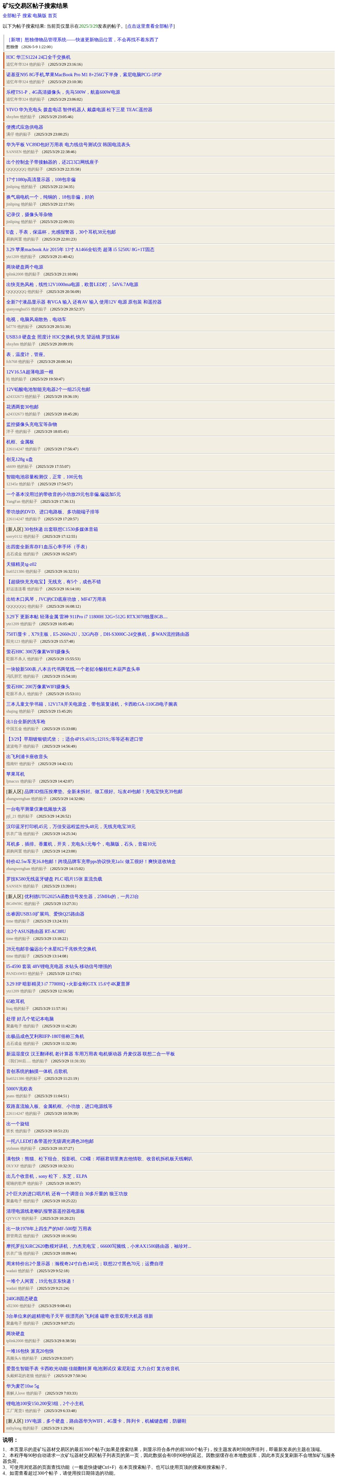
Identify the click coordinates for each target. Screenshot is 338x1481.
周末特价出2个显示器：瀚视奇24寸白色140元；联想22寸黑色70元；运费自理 (84, 1263)
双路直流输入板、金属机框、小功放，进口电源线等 (59, 1106)
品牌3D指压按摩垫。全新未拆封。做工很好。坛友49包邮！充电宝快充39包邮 (103, 791)
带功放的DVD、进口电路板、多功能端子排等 (52, 511)
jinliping (13, 186)
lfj (8, 379)
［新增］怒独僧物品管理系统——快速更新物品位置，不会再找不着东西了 (82, 39)
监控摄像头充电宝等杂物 (31, 424)
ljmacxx (12, 781)
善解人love (15, 1393)
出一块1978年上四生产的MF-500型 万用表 (49, 1228)
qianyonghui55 (18, 309)
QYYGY (13, 1218)
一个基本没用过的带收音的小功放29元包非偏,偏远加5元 (63, 494)
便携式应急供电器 (24, 127)
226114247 (15, 449)
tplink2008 (14, 274)
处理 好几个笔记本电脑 (30, 1018)
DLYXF (12, 1166)
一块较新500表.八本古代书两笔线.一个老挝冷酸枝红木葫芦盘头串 (73, 669)
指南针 (12, 763)
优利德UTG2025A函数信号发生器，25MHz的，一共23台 (81, 896)
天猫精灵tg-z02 (21, 564)
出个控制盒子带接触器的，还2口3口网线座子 (52, 162)
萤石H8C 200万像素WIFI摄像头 (38, 686)
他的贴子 (37, 64)
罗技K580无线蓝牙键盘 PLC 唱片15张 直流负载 (54, 879)
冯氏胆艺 (14, 676)
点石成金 (14, 554)
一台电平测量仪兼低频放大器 (36, 809)
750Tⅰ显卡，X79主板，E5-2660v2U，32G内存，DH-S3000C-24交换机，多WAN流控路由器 (97, 634)
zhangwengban (18, 798)
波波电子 (14, 746)
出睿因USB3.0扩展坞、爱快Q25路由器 (45, 914)
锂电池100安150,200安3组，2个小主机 (45, 1403)
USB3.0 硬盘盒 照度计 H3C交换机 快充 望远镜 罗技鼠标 (63, 337)
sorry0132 (14, 536)
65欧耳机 (15, 1001)
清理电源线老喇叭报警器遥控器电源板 (45, 1211)
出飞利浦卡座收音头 (27, 756)
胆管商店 (14, 1236)
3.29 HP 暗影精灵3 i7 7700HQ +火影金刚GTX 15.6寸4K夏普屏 (68, 984)
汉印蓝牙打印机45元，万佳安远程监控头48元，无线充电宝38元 (71, 826)
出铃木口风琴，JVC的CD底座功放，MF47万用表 (56, 599)
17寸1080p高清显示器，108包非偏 (41, 179)
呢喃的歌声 (16, 1183)
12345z (12, 484)
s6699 (11, 466)
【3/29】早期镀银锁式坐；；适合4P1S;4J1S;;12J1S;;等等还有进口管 (74, 739)
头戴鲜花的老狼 (20, 1375)
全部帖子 (12, 15)
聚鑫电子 (14, 1026)
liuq (9, 1008)
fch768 (11, 361)
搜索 (27, 15)
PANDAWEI (16, 973)
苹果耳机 (15, 774)
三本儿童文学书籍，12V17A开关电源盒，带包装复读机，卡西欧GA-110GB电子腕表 (92, 704)
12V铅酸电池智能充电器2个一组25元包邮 (48, 389)
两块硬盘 (15, 1333)
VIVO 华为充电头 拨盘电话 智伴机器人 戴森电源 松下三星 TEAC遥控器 (79, 109)
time (9, 921)
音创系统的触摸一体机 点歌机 (37, 1071)
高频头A (13, 1358)
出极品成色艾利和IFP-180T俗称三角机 (45, 1036)
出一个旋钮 (17, 1123)
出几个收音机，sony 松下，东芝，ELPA (46, 1176)
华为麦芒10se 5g (22, 1386)
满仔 (10, 134)
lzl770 (11, 326)
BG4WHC (14, 903)
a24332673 (15, 396)
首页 (52, 15)
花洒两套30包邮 (22, 406)
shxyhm (12, 116)
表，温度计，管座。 (27, 354)
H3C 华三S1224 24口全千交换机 (38, 57)
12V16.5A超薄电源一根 (29, 372)
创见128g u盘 (19, 459)
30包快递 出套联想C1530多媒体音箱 (61, 529)
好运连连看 (16, 589)
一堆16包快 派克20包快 (30, 1351)
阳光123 (13, 641)
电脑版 (40, 15)
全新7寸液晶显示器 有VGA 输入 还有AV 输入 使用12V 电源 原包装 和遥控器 (84, 302)
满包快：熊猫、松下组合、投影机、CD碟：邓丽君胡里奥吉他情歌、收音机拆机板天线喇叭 (99, 1158)
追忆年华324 (17, 64)
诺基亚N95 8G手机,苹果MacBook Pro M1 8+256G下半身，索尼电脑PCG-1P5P (83, 74)
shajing (12, 711)
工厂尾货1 (15, 1410)
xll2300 (12, 1306)
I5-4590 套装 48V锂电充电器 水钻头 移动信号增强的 (59, 966)
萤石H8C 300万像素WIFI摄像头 (38, 651)
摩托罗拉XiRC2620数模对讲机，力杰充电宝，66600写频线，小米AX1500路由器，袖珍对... (98, 1246)
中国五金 (14, 728)
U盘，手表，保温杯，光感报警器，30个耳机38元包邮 (61, 232)
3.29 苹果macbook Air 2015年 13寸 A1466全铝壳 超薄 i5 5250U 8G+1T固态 (80, 249)
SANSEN (14, 151)
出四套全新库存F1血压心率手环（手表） (48, 546)
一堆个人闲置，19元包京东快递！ (41, 1281)
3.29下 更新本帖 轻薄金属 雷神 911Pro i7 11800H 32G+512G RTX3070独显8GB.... (87, 616)
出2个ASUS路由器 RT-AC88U (36, 931)
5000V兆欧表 (19, 1088)
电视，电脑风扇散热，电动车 (36, 319)
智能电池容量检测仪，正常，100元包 (44, 476)
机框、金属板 (20, 441)
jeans (10, 1096)
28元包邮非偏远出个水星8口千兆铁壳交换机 (51, 949)
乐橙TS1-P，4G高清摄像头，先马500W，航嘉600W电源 (63, 92)
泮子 (10, 431)
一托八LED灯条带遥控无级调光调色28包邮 (50, 1141)
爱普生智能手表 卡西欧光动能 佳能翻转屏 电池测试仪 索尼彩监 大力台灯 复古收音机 (93, 1368)
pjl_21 (11, 816)
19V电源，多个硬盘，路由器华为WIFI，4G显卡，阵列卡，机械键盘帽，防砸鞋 (105, 1421)
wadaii (11, 1271)
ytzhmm (12, 1148)
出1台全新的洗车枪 (26, 721)
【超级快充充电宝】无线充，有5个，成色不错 (53, 581)
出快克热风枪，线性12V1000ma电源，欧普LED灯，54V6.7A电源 (72, 284)
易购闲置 (14, 239)
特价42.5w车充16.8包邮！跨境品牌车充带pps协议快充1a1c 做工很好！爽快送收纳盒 (91, 861)
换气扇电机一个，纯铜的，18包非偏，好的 (50, 197)
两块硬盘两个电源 (24, 267)
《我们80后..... (18, 1061)
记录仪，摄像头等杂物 (29, 214)
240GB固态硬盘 (22, 1298)
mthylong (13, 1428)
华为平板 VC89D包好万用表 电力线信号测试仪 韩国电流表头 (68, 144)
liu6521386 (15, 571)
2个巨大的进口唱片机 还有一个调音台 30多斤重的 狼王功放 (67, 1193)
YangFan (13, 501)
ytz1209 (12, 256)
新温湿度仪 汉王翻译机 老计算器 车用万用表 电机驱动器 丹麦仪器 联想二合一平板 (90, 1053)
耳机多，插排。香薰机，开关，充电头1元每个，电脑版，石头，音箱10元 (81, 844)
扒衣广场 (14, 833)
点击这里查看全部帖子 (150, 26)
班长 (10, 1131)
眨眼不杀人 (16, 659)
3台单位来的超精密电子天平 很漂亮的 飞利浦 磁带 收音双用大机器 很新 (79, 1316)
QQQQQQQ (16, 169)
